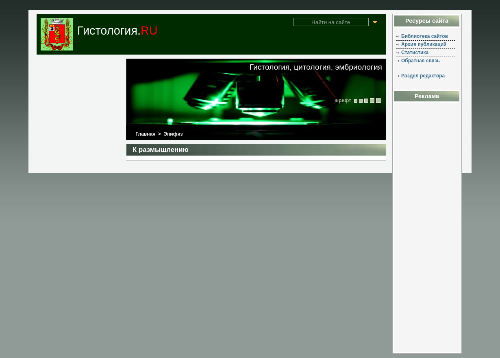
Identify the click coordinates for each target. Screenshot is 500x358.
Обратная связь (420, 61)
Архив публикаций (423, 44)
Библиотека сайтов (424, 36)
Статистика (414, 52)
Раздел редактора (423, 76)
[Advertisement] (426, 230)
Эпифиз (173, 134)
